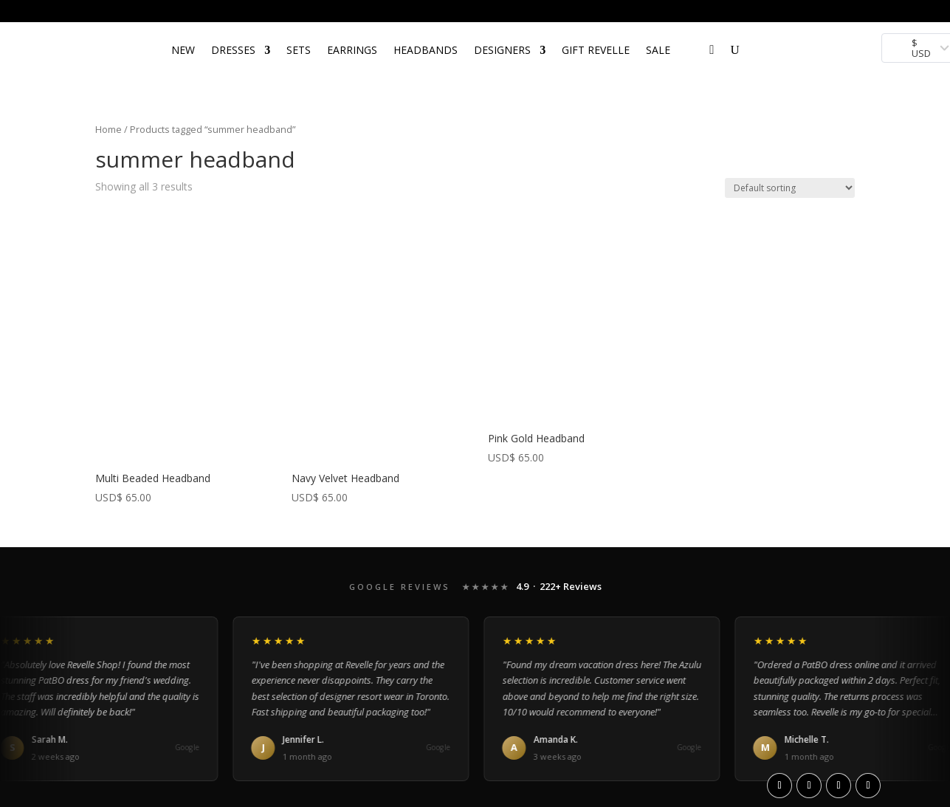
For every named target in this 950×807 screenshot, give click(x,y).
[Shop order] (790, 188)
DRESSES (233, 50)
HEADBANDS (425, 50)
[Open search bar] (693, 28)
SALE (658, 50)
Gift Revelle (596, 50)
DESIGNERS (502, 50)
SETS (298, 50)
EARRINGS (352, 50)
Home (108, 129)
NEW (183, 50)
